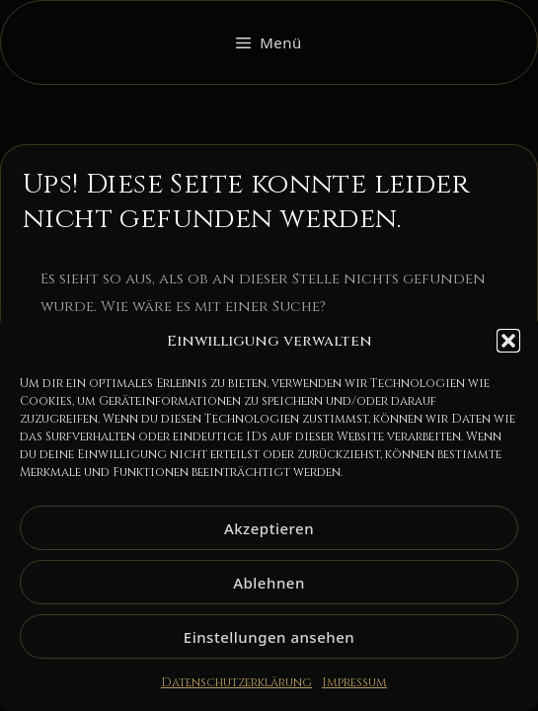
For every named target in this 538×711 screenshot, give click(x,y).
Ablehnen (269, 582)
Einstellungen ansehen (269, 637)
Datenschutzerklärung (236, 682)
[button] (508, 341)
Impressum (354, 682)
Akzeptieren (269, 528)
